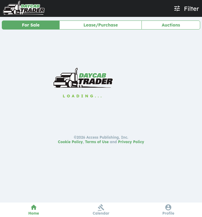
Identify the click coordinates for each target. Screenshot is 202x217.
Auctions (171, 25)
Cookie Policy (70, 142)
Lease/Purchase (100, 25)
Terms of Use (97, 142)
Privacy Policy (131, 142)
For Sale (31, 25)
